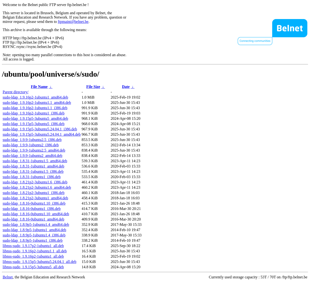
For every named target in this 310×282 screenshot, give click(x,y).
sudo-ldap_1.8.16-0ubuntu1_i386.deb (32, 209)
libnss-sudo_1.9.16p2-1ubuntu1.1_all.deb (35, 251)
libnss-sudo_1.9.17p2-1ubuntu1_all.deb (33, 246)
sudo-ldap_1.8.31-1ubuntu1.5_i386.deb (33, 171)
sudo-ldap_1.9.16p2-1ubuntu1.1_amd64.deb (37, 103)
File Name (39, 87)
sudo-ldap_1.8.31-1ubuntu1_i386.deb (32, 177)
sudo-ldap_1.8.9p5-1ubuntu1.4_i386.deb (34, 235)
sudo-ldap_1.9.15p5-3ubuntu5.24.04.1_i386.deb (40, 129)
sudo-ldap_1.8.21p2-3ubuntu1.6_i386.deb (35, 182)
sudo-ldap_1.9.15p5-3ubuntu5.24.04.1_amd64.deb (42, 134)
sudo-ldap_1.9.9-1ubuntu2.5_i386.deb (32, 140)
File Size (93, 87)
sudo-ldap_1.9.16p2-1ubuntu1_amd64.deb (35, 97)
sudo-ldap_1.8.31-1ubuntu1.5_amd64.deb (35, 161)
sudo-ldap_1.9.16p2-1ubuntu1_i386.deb (33, 113)
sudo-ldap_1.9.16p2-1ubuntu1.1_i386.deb (35, 108)
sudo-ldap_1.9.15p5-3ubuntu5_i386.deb (33, 124)
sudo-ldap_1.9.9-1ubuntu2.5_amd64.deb (34, 150)
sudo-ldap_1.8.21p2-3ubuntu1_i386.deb (33, 193)
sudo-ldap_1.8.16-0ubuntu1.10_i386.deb (34, 203)
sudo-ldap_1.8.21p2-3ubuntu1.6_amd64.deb (37, 187)
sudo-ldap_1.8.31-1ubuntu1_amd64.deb (33, 166)
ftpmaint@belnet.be (73, 22)
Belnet (8, 277)
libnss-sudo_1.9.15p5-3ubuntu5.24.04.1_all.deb (39, 262)
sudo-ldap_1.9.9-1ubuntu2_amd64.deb (32, 156)
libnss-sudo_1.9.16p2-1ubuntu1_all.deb (33, 256)
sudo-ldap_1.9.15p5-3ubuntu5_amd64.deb (35, 118)
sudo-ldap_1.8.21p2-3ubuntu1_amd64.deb (35, 198)
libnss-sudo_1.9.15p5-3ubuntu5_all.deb (33, 267)
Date (126, 87)
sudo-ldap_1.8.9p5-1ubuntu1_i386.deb (32, 240)
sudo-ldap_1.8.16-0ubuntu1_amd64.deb (33, 219)
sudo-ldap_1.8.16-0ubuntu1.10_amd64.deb (36, 214)
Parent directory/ (15, 92)
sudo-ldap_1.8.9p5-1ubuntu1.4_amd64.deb (36, 224)
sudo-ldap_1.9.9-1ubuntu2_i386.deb (31, 145)
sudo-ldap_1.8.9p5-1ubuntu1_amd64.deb (34, 230)
